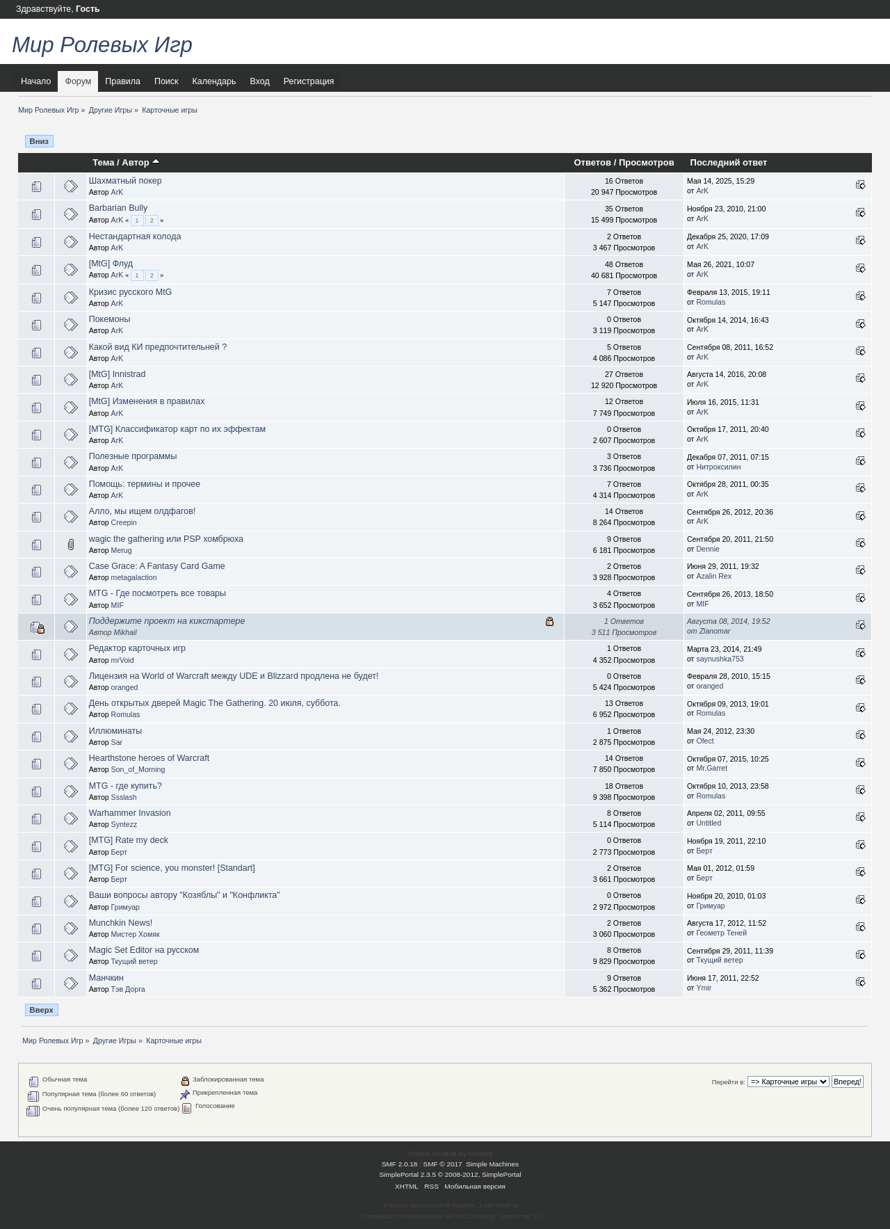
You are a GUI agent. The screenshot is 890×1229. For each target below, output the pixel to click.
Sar (117, 742)
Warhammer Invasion (130, 813)
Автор (141, 162)
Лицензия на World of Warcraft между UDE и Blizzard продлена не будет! (234, 676)
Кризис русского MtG (130, 292)
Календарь (214, 81)
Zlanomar (715, 631)
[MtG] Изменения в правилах (147, 401)
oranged (124, 687)
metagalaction (134, 577)
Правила (122, 81)
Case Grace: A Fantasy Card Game (157, 566)
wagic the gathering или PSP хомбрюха (166, 539)
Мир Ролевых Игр (102, 45)
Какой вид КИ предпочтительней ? (158, 347)
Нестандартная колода (135, 236)
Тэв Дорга (128, 989)
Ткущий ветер (134, 961)
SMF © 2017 (442, 1164)
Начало (36, 81)
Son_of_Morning (138, 769)
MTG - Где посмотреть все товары (157, 593)
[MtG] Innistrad (117, 374)
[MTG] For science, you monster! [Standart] (172, 868)
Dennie (708, 549)
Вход (259, 81)
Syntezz (124, 824)
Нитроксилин (718, 467)
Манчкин (106, 978)
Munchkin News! (120, 923)
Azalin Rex (713, 576)
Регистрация (309, 81)
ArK (117, 192)
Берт (119, 852)
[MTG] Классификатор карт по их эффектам (177, 429)
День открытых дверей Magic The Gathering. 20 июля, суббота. (215, 703)
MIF (117, 605)
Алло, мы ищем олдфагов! (142, 511)
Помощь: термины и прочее (145, 484)
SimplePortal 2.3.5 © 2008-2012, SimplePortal (450, 1174)
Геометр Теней (721, 933)
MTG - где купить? (125, 786)
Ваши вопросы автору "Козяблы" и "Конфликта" (184, 895)
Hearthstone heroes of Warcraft (149, 758)
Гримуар (125, 907)
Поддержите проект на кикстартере (167, 621)
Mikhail (125, 632)
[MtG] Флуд (111, 263)
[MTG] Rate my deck (128, 840)
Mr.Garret (711, 768)
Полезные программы (133, 456)
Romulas (710, 302)
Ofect (704, 741)
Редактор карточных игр (137, 648)
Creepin (124, 522)
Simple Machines (492, 1164)
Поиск (166, 81)
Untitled (708, 823)
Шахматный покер (125, 181)
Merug (121, 550)
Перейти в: (728, 1082)
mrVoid (122, 660)
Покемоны (110, 319)
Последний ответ (729, 162)
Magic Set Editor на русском (144, 950)
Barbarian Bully (118, 208)
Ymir (703, 987)
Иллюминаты (115, 731)
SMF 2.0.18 (400, 1164)
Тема (103, 162)
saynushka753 (719, 658)
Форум (78, 81)
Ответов (592, 162)
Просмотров (646, 162)
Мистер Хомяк (135, 934)
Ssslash (124, 797)
